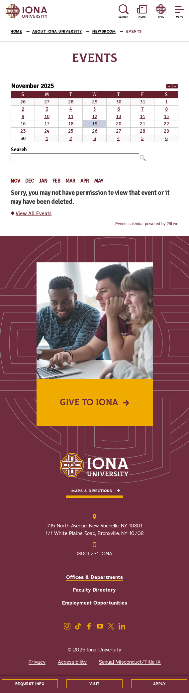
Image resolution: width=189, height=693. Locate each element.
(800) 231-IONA (94, 553)
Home (16, 31)
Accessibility (72, 662)
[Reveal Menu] (179, 11)
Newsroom (104, 31)
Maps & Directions (91, 490)
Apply (159, 683)
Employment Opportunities (94, 603)
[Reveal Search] (123, 11)
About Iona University (57, 31)
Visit (94, 683)
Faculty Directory (94, 590)
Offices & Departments (94, 577)
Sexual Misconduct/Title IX (130, 662)
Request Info (30, 683)
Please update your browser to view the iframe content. (94, 111)
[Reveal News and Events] (142, 11)
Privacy (37, 662)
